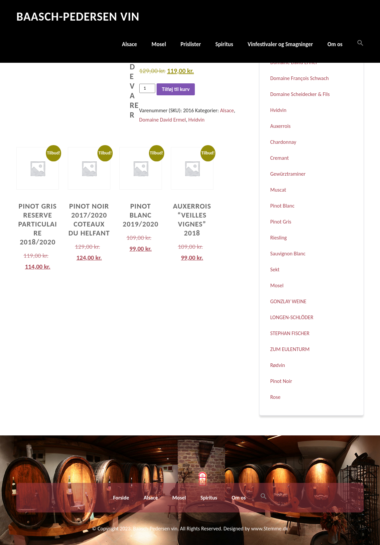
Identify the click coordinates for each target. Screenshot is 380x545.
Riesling (278, 237)
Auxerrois (280, 126)
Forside (121, 498)
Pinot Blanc (282, 206)
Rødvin (277, 365)
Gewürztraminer (288, 174)
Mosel (159, 44)
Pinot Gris (280, 222)
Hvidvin (197, 120)
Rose (275, 397)
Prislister (191, 44)
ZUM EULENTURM (290, 349)
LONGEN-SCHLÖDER (292, 317)
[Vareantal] (147, 88)
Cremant (279, 158)
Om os (334, 44)
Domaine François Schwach (299, 78)
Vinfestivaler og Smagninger (280, 44)
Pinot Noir (281, 381)
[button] (357, 43)
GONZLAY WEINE (288, 301)
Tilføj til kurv (176, 89)
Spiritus (224, 44)
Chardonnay (283, 142)
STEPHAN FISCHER (290, 333)
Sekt (275, 269)
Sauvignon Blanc (288, 253)
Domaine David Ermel (162, 120)
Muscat (278, 190)
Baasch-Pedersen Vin (77, 16)
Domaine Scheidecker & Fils (300, 94)
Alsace (129, 44)
